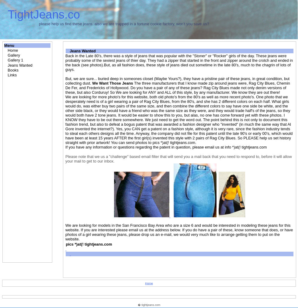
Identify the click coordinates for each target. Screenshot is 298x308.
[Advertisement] (28, 169)
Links (12, 75)
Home (13, 50)
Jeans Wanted (20, 65)
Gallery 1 (15, 60)
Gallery (14, 55)
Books (13, 70)
